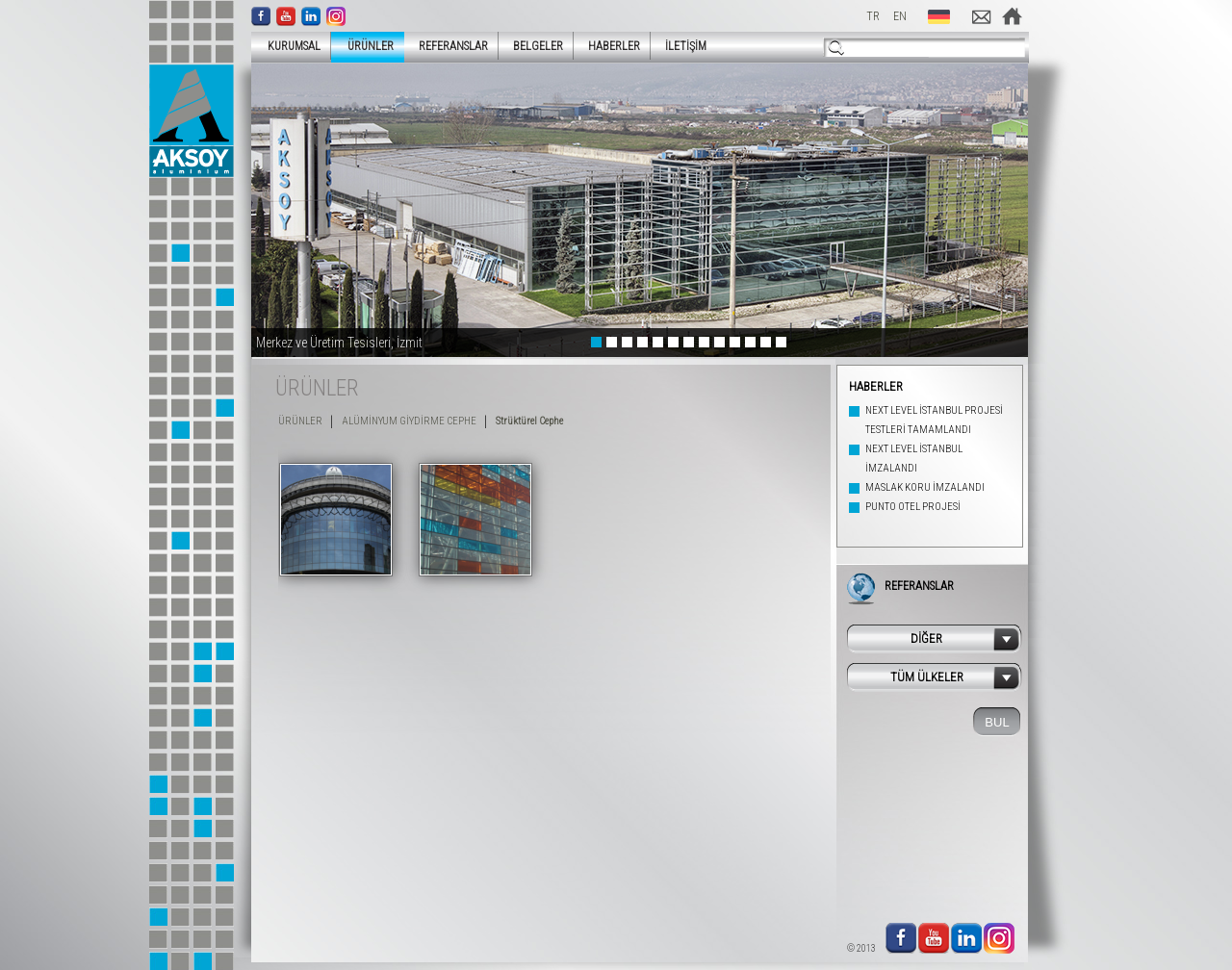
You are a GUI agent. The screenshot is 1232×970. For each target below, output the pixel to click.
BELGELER (538, 46)
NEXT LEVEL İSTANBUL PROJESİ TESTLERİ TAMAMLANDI (934, 420)
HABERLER (614, 46)
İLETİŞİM (685, 46)
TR (873, 16)
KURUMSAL (288, 45)
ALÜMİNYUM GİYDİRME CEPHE (409, 421)
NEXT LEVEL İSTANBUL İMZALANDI (913, 458)
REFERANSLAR (453, 46)
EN (900, 16)
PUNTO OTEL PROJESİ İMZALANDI (913, 516)
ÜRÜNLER (365, 45)
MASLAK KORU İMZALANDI (925, 487)
